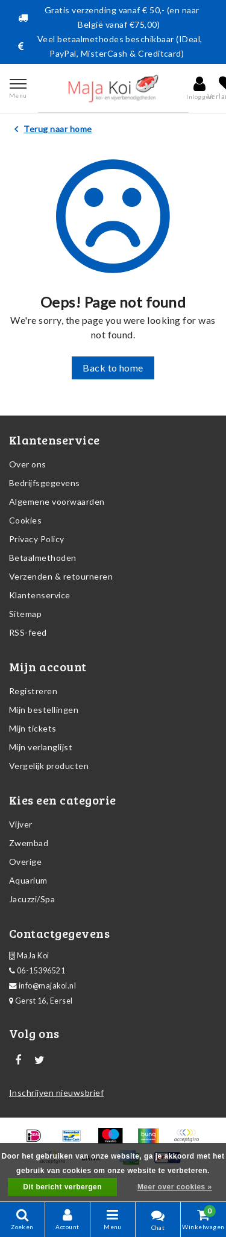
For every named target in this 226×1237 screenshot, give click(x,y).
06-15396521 (37, 970)
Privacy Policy (36, 539)
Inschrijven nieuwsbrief (56, 1092)
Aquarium (28, 880)
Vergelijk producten (49, 766)
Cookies (25, 520)
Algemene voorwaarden (57, 501)
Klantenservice (40, 595)
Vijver (21, 824)
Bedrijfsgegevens (44, 483)
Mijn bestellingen (43, 709)
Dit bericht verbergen (62, 1187)
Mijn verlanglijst (40, 747)
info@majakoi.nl (42, 985)
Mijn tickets (33, 728)
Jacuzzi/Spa (32, 899)
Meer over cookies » (174, 1187)
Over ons (27, 464)
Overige (25, 861)
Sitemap (25, 614)
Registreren (33, 691)
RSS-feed (28, 632)
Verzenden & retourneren (61, 576)
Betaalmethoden (43, 557)
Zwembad (28, 843)
